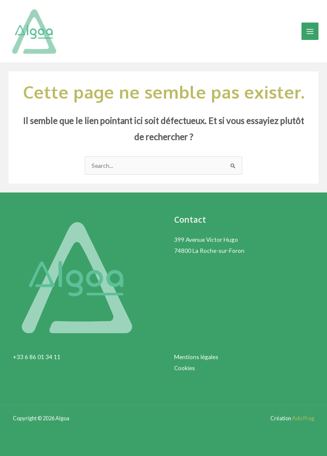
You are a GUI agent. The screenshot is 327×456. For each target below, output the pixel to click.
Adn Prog (303, 418)
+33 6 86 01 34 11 (36, 356)
